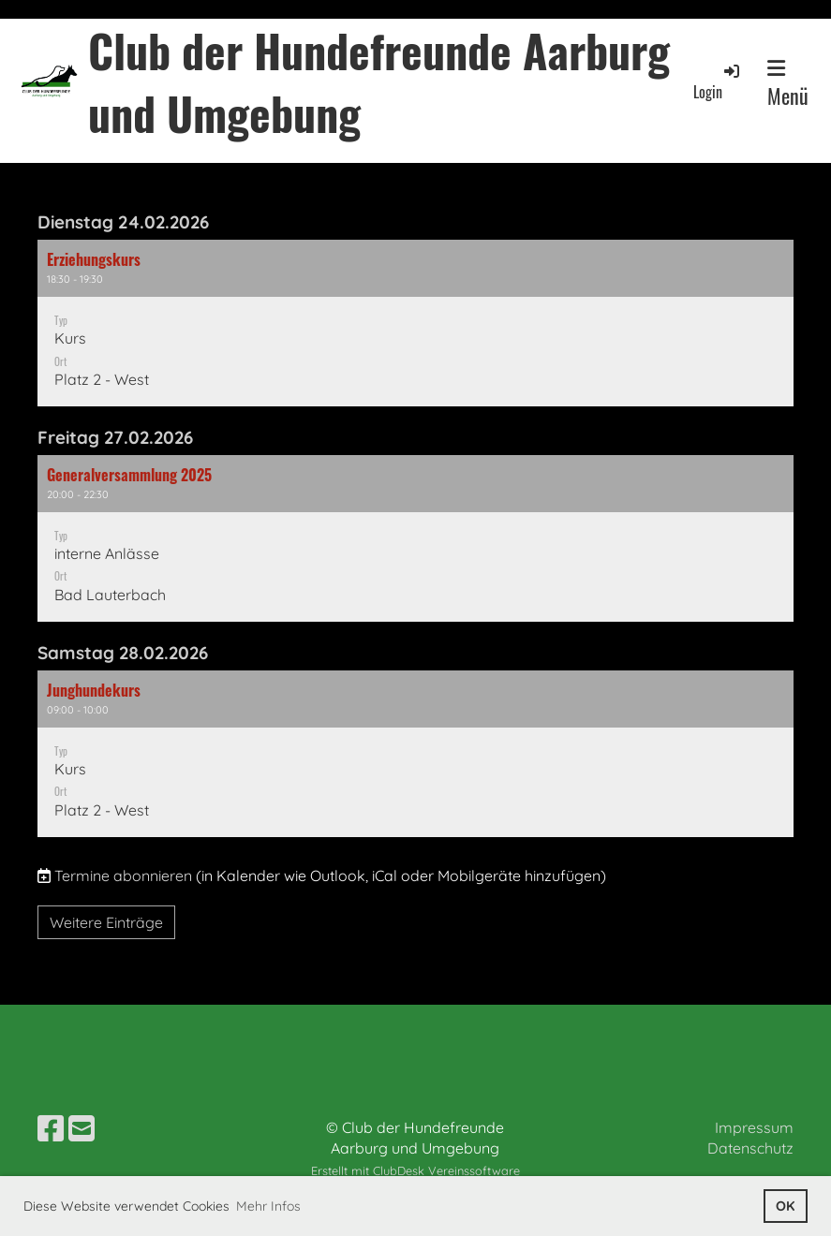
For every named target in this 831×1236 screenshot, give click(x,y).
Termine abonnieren (123, 875)
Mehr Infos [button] (268, 1206)
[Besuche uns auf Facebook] (50, 1128)
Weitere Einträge (106, 922)
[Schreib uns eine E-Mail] (81, 1128)
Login (717, 82)
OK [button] (785, 1206)
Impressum (754, 1127)
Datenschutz (750, 1148)
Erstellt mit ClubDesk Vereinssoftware (415, 1170)
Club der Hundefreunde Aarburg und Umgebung (379, 81)
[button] (415, 323)
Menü (788, 84)
